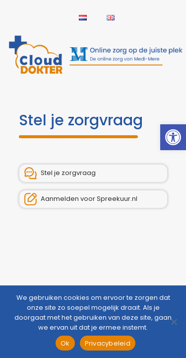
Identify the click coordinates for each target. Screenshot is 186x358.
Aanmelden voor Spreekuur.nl (80, 199)
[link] (173, 137)
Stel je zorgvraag (60, 173)
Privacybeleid (107, 343)
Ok (65, 343)
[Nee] (174, 322)
